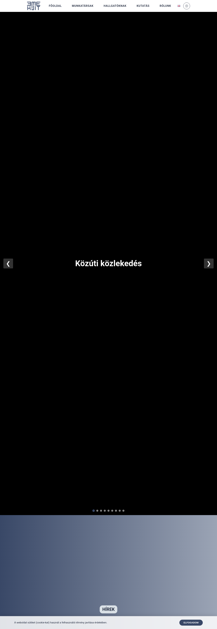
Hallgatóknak (115, 5)
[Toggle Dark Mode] (186, 6)
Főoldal (55, 5)
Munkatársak (82, 5)
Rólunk (165, 5)
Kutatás (143, 5)
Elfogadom (191, 622)
